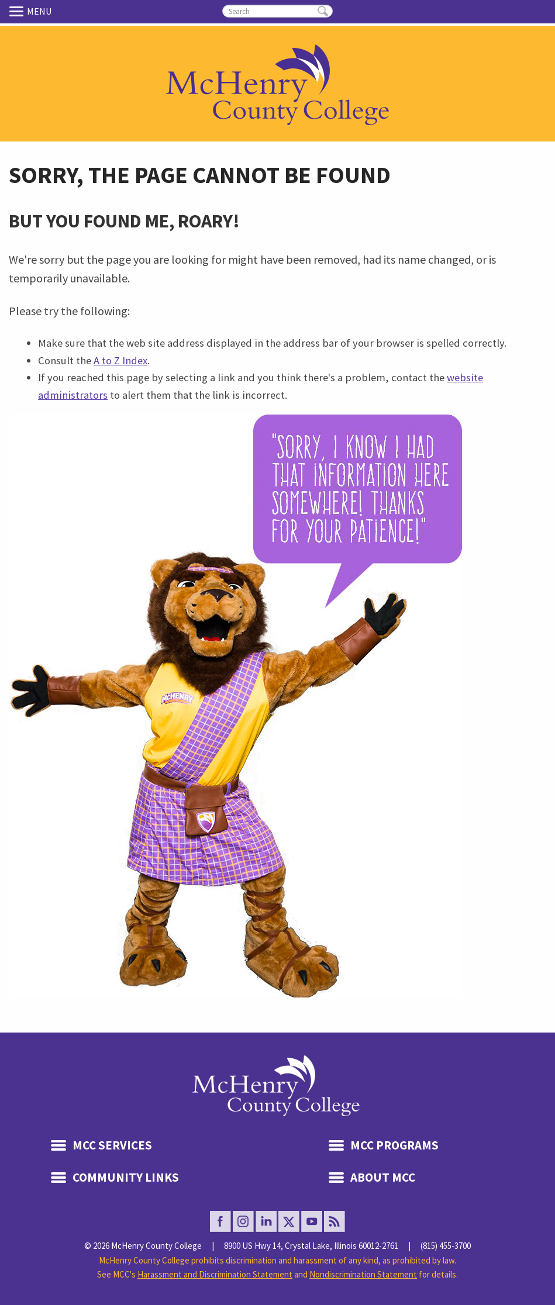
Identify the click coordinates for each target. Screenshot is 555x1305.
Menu (18, 11)
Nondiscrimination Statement (363, 1274)
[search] (277, 11)
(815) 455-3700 (445, 1245)
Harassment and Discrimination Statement (214, 1274)
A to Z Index (120, 360)
